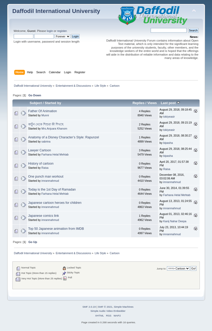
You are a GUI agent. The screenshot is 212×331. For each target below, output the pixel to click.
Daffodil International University (56, 11)
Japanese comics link (43, 216)
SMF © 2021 (105, 306)
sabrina (45, 141)
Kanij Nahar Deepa (174, 221)
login (50, 30)
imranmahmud (50, 180)
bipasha (168, 142)
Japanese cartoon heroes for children (55, 203)
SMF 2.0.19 (89, 306)
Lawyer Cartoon (39, 150)
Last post (170, 103)
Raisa (44, 167)
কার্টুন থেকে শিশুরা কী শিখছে (45, 124)
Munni (45, 115)
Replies (138, 103)
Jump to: (161, 268)
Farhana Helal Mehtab (55, 154)
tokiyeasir (169, 116)
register (62, 30)
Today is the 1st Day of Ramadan (52, 189)
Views (152, 103)
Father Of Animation (42, 111)
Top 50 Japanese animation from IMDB (56, 229)
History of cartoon (41, 163)
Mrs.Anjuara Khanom (54, 128)
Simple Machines (124, 306)
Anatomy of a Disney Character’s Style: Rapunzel (63, 137)
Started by (53, 103)
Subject (36, 103)
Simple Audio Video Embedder (107, 310)
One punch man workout (45, 176)
